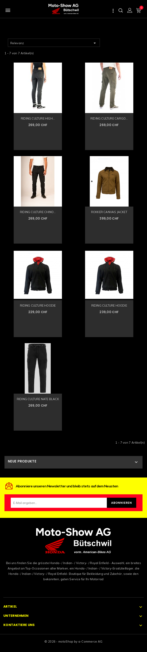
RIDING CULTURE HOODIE (38, 305)
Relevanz (53, 43)
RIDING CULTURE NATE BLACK (38, 399)
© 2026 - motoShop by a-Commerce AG (73, 641)
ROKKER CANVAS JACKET (109, 212)
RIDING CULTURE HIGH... (38, 118)
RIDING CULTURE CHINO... (38, 212)
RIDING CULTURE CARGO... (109, 118)
